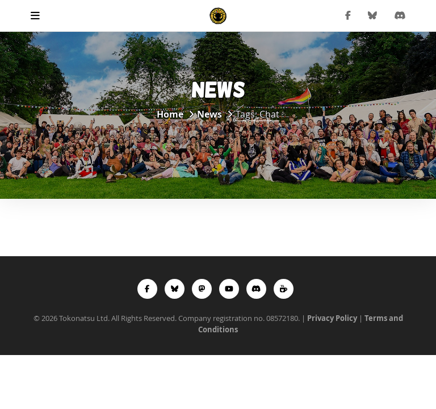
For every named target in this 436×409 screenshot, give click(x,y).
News (209, 114)
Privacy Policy (332, 318)
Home (170, 114)
